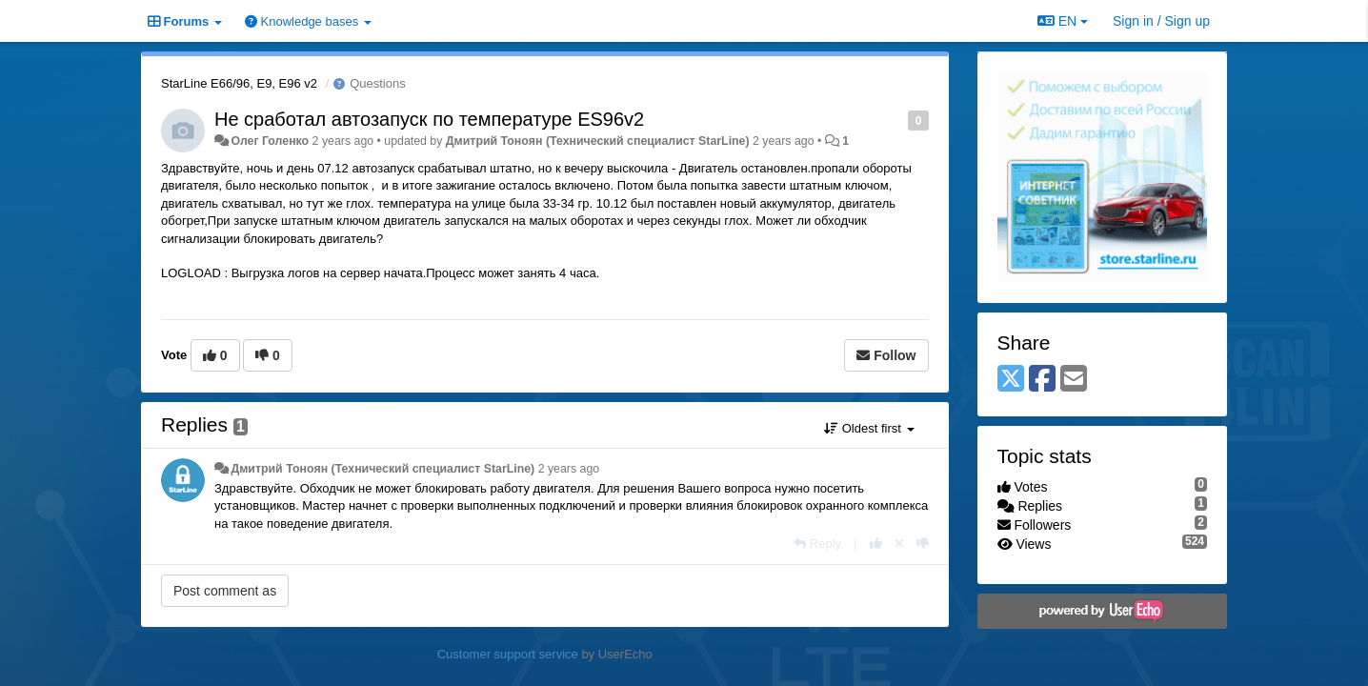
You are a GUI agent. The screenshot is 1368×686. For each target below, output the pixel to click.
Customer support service (507, 654)
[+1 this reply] (876, 543)
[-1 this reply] (922, 543)
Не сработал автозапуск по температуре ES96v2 (429, 119)
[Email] (1073, 379)
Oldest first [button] (869, 428)
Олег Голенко (270, 141)
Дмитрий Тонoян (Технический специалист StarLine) (598, 141)
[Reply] (817, 543)
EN (1062, 21)
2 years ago (569, 468)
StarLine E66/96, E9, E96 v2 (239, 83)
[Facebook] (1042, 379)
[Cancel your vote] (899, 543)
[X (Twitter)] (1010, 379)
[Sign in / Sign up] (1161, 21)
